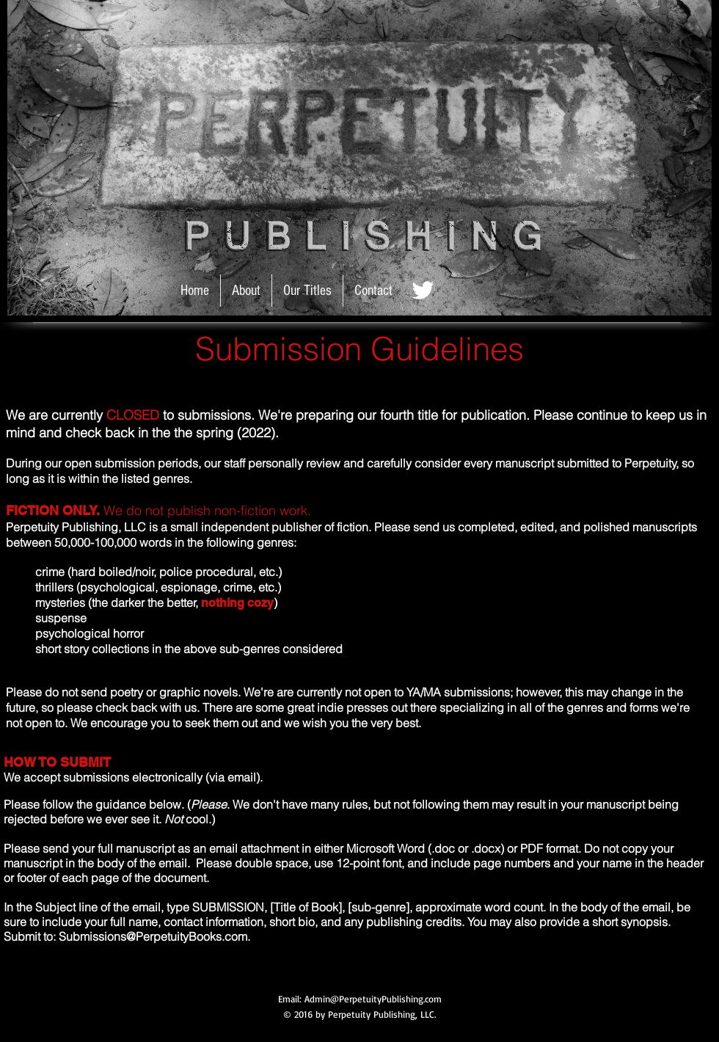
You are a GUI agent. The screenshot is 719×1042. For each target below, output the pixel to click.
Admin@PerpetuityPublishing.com (373, 1001)
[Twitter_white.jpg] (423, 290)
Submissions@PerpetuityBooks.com (153, 938)
